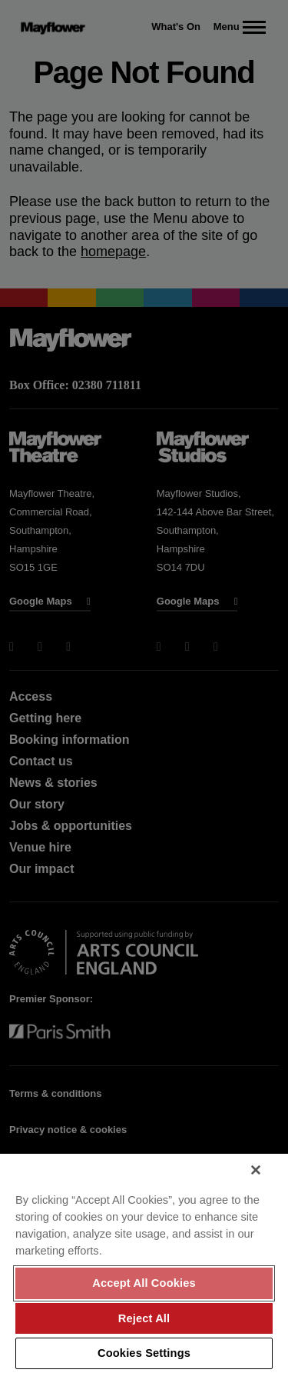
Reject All (144, 1318)
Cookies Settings (144, 1353)
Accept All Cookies (144, 1283)
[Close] (255, 1170)
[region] (144, 1263)
